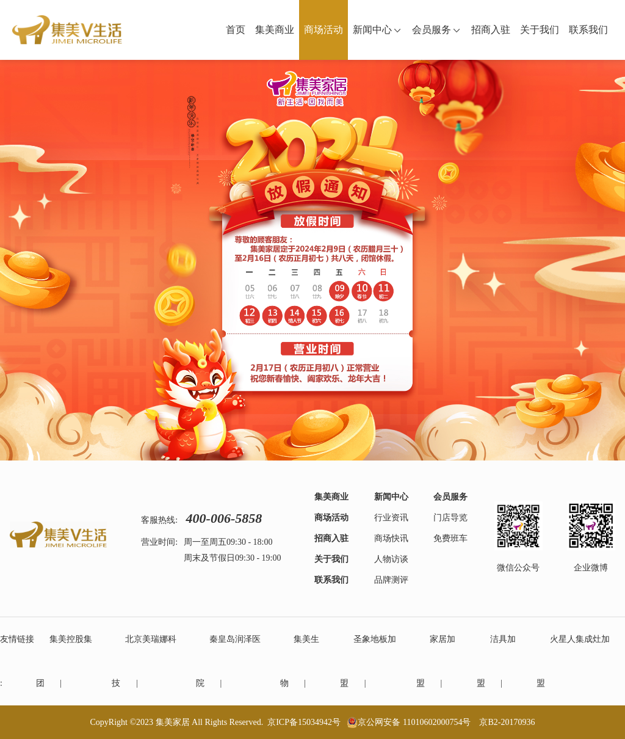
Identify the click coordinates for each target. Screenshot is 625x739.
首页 (235, 29)
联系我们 (588, 29)
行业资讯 (391, 517)
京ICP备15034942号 (304, 722)
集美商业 (274, 29)
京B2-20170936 (507, 722)
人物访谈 (391, 559)
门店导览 (450, 517)
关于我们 (539, 29)
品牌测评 (391, 579)
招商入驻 (490, 29)
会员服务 (436, 29)
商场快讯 (391, 538)
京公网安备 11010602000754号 (414, 722)
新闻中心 (377, 29)
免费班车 (450, 538)
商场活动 (323, 29)
